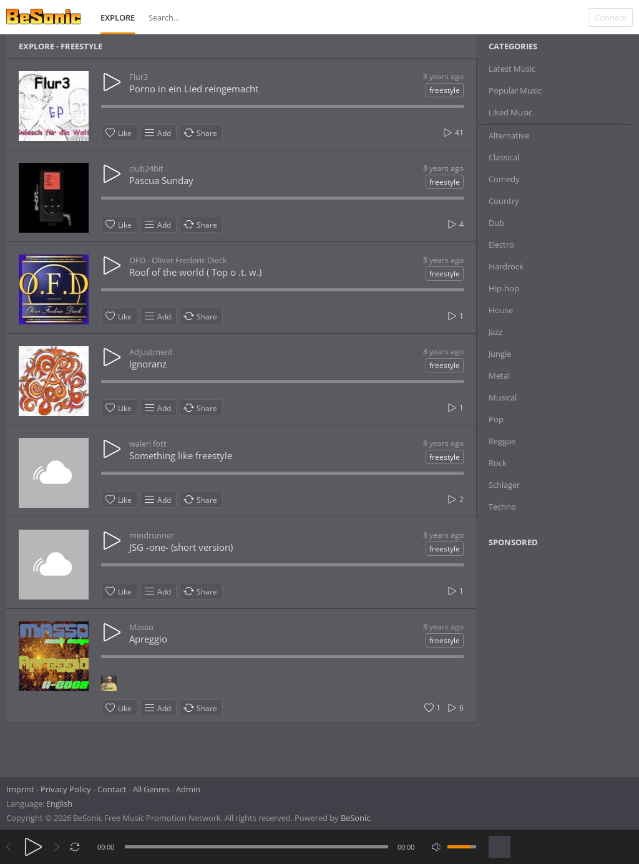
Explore (117, 17)
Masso (141, 627)
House (501, 310)
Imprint (20, 789)
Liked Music (510, 112)
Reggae (502, 441)
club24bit (146, 168)
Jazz (495, 331)
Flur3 (138, 76)
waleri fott (148, 443)
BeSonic (355, 817)
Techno (502, 506)
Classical (504, 157)
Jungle (500, 353)
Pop (496, 419)
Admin (188, 789)
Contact (112, 789)
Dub (496, 222)
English (59, 803)
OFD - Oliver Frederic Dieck (178, 260)
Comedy (504, 179)
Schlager (504, 484)
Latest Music (512, 68)
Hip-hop (504, 288)
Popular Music (515, 90)
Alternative (509, 135)
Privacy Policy (66, 789)
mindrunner (151, 535)
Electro (501, 244)
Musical (503, 397)
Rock (498, 462)
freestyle (444, 90)
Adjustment (151, 351)
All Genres (151, 789)
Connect (610, 17)
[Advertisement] (549, 658)
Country (504, 200)
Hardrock (506, 266)
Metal (499, 375)
